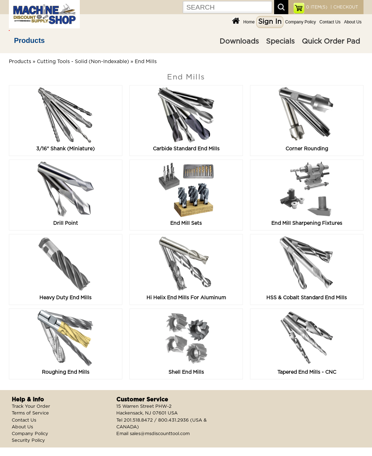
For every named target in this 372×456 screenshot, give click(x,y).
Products (29, 40)
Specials (280, 41)
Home (249, 22)
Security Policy (28, 440)
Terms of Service (30, 413)
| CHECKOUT (343, 7)
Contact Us (330, 22)
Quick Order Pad (331, 41)
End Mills (146, 61)
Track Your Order (31, 406)
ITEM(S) (316, 7)
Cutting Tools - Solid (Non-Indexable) (83, 61)
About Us (352, 22)
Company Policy (300, 22)
